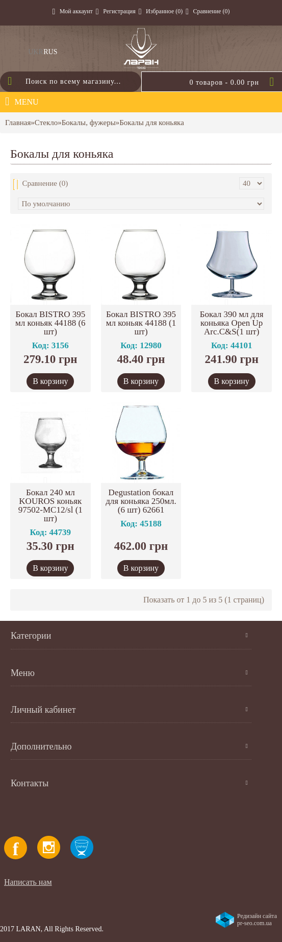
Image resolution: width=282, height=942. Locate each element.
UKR (35, 52)
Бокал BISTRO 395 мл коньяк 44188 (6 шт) (50, 322)
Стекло (46, 122)
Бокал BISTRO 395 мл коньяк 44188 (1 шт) (141, 322)
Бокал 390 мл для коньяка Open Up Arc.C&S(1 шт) (232, 322)
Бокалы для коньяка (151, 122)
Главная (18, 122)
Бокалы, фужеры (89, 122)
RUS (50, 52)
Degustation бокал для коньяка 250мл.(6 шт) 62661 (141, 501)
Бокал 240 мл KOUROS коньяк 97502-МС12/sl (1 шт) (50, 505)
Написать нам (28, 882)
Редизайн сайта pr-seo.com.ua (257, 919)
